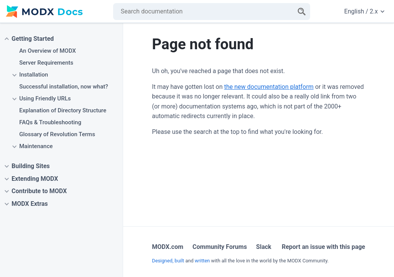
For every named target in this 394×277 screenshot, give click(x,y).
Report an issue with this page (323, 246)
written (202, 261)
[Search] (301, 11)
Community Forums (219, 246)
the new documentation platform (268, 86)
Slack (264, 246)
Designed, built (168, 261)
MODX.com (167, 246)
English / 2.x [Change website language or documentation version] (364, 11)
